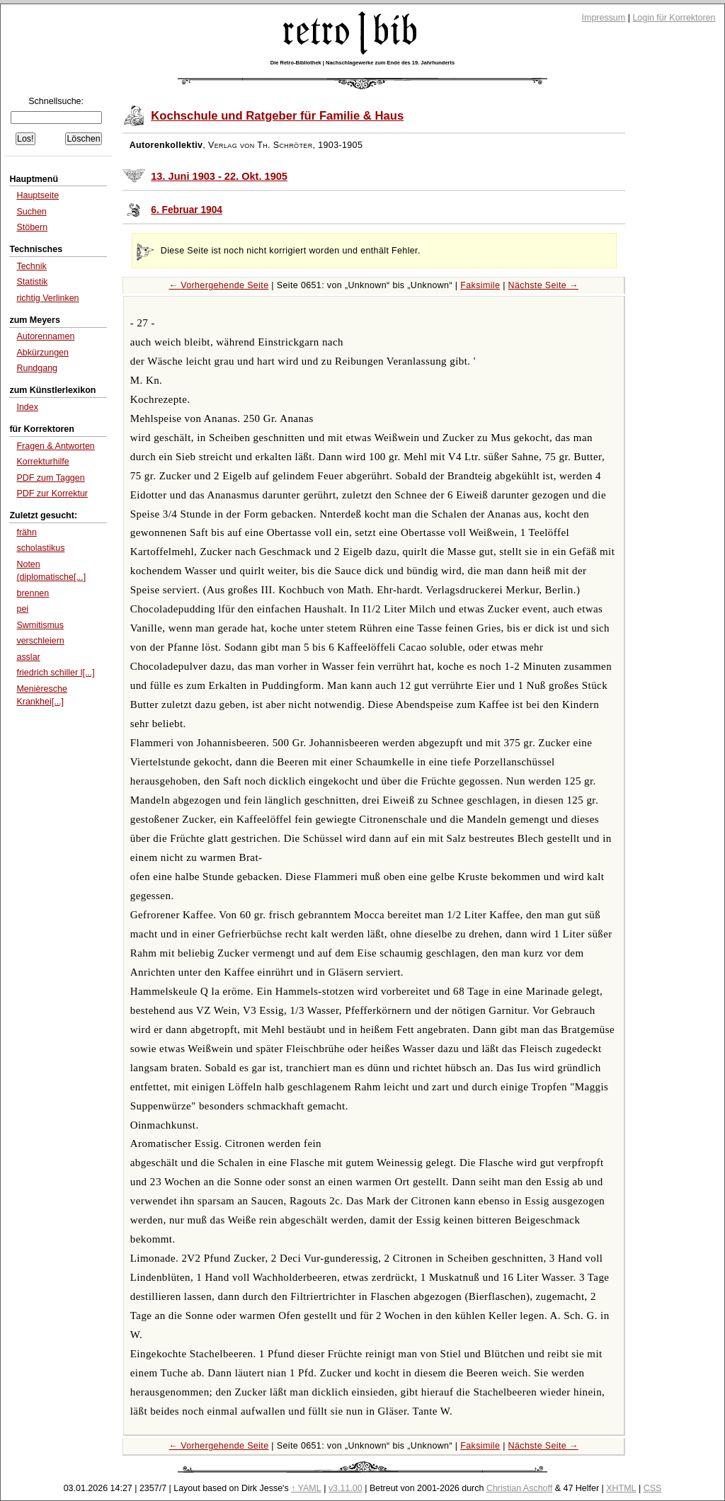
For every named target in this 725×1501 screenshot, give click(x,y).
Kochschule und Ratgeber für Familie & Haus (277, 115)
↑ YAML (306, 1488)
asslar (28, 657)
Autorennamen (45, 336)
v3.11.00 (345, 1488)
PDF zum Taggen (50, 478)
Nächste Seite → (543, 285)
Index (27, 407)
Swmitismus (40, 625)
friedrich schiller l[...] (55, 673)
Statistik (31, 282)
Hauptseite (37, 195)
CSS (653, 1488)
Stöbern (31, 227)
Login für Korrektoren (673, 18)
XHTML (621, 1488)
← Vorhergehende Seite (219, 285)
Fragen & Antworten (55, 446)
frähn (26, 532)
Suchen (31, 212)
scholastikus (40, 548)
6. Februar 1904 (186, 210)
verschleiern (40, 641)
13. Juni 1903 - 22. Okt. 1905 (219, 176)
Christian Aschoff (519, 1488)
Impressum (604, 18)
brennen (32, 593)
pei (22, 609)
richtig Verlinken (47, 298)
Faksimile (480, 285)
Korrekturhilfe (42, 462)
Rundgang (36, 368)
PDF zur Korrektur (52, 493)
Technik (31, 266)
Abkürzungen (42, 353)
